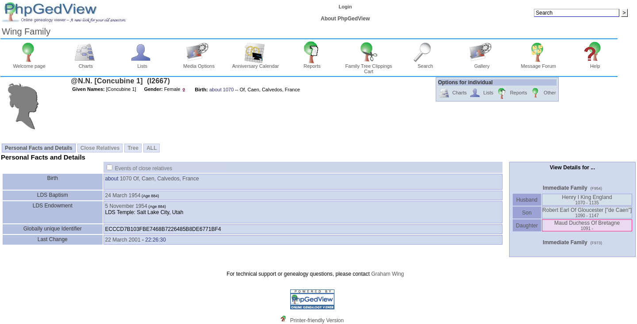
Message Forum (538, 64)
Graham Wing (387, 274)
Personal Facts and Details (39, 148)
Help (595, 64)
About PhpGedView (345, 19)
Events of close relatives (143, 168)
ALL (151, 148)
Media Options (199, 64)
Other (543, 93)
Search (425, 64)
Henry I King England (587, 199)
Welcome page (29, 64)
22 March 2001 (123, 240)
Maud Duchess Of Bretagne (587, 225)
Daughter (526, 226)
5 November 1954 (126, 206)
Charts (86, 64)
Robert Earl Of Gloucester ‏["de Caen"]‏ (587, 212)
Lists (142, 64)
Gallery (482, 64)
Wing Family (26, 31)
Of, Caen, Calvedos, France (166, 179)
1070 (126, 179)
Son (527, 213)
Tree (132, 148)
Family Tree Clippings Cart (368, 66)
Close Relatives (100, 148)
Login (345, 6)
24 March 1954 (123, 195)
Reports (312, 64)
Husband (527, 200)
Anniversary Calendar (255, 64)
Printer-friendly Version (317, 320)
